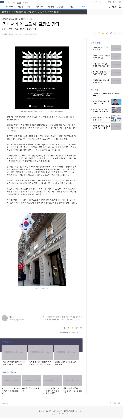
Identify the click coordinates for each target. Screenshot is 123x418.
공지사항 (5, 403)
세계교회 (29, 6)
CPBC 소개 (79, 411)
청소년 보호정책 (57, 411)
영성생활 (60, 6)
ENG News (81, 6)
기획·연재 (50, 6)
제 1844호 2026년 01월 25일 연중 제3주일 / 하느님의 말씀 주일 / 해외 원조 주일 (36, 12)
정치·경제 (39, 6)
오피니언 (70, 6)
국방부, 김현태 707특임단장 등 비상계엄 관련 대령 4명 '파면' (62, 317)
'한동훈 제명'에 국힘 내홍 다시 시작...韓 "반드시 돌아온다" (62, 319)
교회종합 (19, 6)
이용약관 (48, 411)
